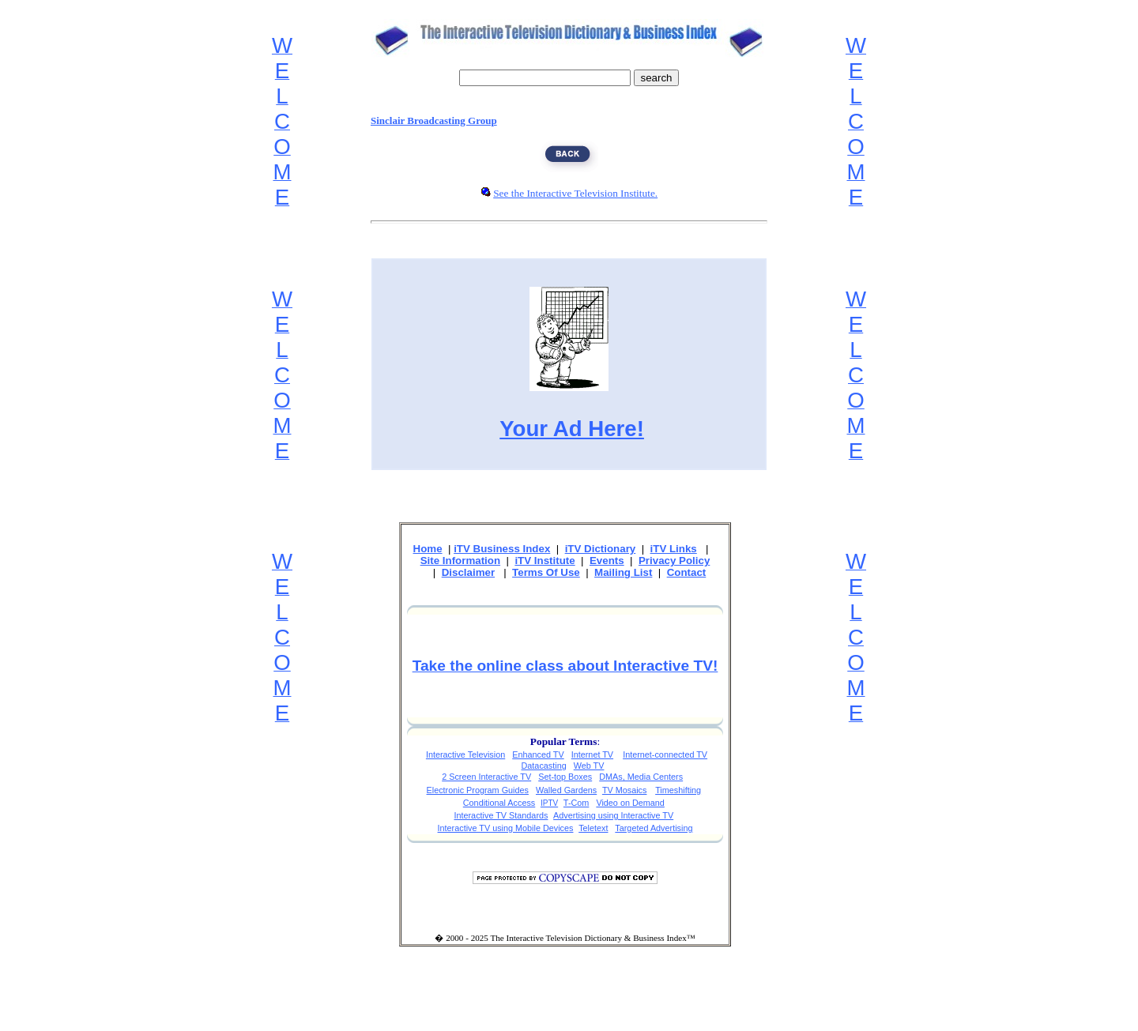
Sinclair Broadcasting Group (434, 120)
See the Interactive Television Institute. (575, 193)
